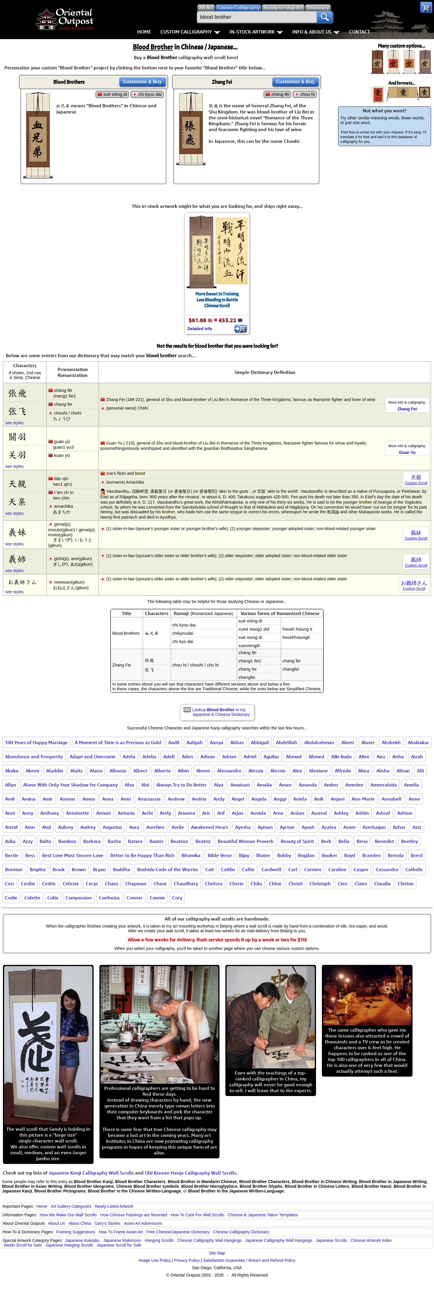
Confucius (109, 898)
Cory (177, 898)
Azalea (329, 827)
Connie (157, 898)
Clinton (406, 883)
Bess (30, 855)
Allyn (10, 785)
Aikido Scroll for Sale (23, 1245)
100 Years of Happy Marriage (36, 742)
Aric (206, 813)
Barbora (92, 841)
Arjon (237, 813)
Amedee (354, 785)
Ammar (67, 799)
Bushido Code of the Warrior (167, 869)
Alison (403, 771)
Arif (221, 813)
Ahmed (316, 756)
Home (144, 32)
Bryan (99, 869)
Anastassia (149, 799)
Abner (368, 742)
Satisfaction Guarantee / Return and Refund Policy (249, 1260)
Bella (344, 841)
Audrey (88, 827)
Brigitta (38, 869)
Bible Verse (220, 855)
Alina (363, 771)
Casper (361, 869)
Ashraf (383, 813)
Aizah (417, 756)
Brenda (396, 855)
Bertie (11, 855)
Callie (248, 869)
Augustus (112, 827)
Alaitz (76, 771)
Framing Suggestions (75, 1232)
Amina (29, 799)
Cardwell (271, 869)
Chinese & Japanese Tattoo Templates (263, 1214)
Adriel (250, 756)
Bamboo (67, 841)
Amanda (308, 785)
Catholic (414, 869)
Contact (359, 32)
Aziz (417, 827)
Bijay (244, 855)
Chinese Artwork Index (371, 1240)
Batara (135, 841)
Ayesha (243, 827)
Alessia (255, 771)
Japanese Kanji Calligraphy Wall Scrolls (91, 1173)
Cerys (92, 883)
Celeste (71, 883)
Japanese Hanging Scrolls (69, 1245)
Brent (417, 855)
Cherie (237, 883)
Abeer (347, 742)
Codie (11, 898)
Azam (349, 827)
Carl (292, 869)
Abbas (237, 742)
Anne (414, 799)
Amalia (264, 785)
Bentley (409, 841)
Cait (209, 869)
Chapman (136, 883)
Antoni (103, 813)
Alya (218, 785)
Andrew (176, 799)
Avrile (178, 827)
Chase (160, 883)
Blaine (263, 855)
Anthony (49, 813)
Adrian (229, 756)
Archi (147, 813)
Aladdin (54, 771)
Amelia (411, 785)
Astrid (11, 827)
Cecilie (28, 883)
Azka (10, 841)
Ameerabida (383, 785)
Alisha (383, 771)
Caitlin (228, 869)
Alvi (145, 785)
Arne (278, 813)
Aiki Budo (341, 756)
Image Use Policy (155, 1260)
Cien (342, 883)
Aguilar (271, 756)
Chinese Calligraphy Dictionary (241, 1232)
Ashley (341, 813)
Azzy (28, 841)
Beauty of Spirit (297, 841)
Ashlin (362, 813)
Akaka (12, 771)
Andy (219, 799)
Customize (142, 81)
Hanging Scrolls (159, 1240)
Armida (258, 813)
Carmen (312, 869)
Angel (238, 799)
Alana (96, 771)
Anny (27, 813)
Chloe (275, 883)
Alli (420, 771)
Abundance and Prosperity (34, 756)
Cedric (49, 883)
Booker (329, 855)
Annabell (392, 799)
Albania (117, 771)
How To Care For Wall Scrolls (197, 1214)
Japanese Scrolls (331, 1240)
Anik (319, 799)
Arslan (297, 813)
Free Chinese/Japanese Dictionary (177, 1232)
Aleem (203, 771)
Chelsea (213, 883)
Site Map (217, 1253)
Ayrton (287, 827)
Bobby (284, 855)
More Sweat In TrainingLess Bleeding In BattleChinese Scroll (217, 300)
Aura (134, 827)
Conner (135, 898)
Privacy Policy (187, 1260)
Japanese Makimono (122, 1240)
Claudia (382, 883)
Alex (297, 771)
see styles (14, 422)
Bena (362, 841)
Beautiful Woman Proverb (246, 841)
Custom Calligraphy (190, 32)
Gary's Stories (107, 1223)
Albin (183, 771)
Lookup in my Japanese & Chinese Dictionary (221, 712)
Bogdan (306, 855)
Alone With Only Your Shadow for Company (70, 785)
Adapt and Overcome (93, 756)
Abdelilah (286, 742)
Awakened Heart (209, 827)
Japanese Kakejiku (82, 1240)
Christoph (320, 883)
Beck (326, 841)
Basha (114, 841)
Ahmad (294, 756)
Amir (48, 799)
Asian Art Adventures (143, 1223)
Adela (129, 756)
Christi (295, 883)
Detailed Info (199, 328)
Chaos (111, 883)
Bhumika (191, 855)
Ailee (364, 756)
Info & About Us (316, 32)
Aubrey (65, 827)
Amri (126, 799)
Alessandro (229, 771)
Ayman (265, 827)
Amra (108, 799)
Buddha (121, 869)
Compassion (79, 898)
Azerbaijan (374, 827)
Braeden (371, 855)
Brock (59, 869)
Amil (10, 799)
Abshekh (391, 742)
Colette (32, 898)
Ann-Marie (363, 799)
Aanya (216, 742)
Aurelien (155, 827)
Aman (285, 785)
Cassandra (387, 869)
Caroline (337, 869)
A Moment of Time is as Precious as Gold (118, 742)
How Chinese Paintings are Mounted (133, 1214)
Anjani (338, 799)
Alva (129, 785)
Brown (79, 869)
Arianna (186, 813)
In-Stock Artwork (256, 32)
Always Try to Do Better (181, 785)
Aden (187, 756)
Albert (140, 771)
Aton (30, 827)
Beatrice (179, 841)
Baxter (156, 841)
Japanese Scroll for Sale (119, 1245)
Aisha (398, 756)
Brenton (14, 869)
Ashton (405, 813)
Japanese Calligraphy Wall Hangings (278, 1240)
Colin (53, 898)
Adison (207, 756)
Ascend (319, 813)
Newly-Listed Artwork (114, 1206)
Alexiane (318, 771)
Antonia (126, 813)
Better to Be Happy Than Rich (142, 855)
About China (80, 1223)
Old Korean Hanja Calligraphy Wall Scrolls (190, 1173)
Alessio (277, 771)
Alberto (162, 771)
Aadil (173, 742)
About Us (56, 1223)
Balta (45, 841)
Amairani (240, 785)
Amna (88, 799)
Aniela (300, 799)
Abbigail (260, 742)
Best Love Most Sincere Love (72, 855)
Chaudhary (186, 883)
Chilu (256, 883)
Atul (46, 827)
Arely (165, 813)
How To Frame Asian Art (121, 1232)
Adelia (149, 756)
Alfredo (343, 771)
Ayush (308, 827)
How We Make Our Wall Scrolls (68, 1214)
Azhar (399, 827)
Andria (199, 799)
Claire (361, 883)
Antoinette (77, 813)
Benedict (384, 841)
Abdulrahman (319, 742)
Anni (10, 813)
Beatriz (203, 841)
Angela (259, 799)
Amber (331, 785)
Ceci (9, 883)
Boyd (349, 855)
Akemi (32, 771)
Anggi (280, 799)
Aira (381, 756)
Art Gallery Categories (71, 1206)
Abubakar (418, 742)
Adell (169, 756)
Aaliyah (195, 742)
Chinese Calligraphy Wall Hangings (209, 1240)
